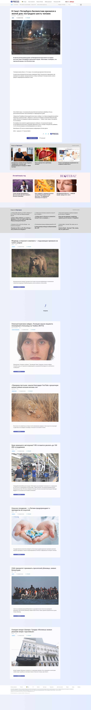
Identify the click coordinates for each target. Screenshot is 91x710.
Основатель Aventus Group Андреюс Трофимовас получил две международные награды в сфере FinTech (22, 155)
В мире (24, 1)
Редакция (60, 4)
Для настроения (60, 661)
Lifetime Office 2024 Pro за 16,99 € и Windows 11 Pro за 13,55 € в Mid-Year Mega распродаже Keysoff (21, 195)
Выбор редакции (48, 1)
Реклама (63, 4)
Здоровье (51, 661)
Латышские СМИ (57, 1)
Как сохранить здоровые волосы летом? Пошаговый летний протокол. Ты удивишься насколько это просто (44, 174)
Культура (44, 661)
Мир (27, 661)
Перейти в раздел (75, 147)
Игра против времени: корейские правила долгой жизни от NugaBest (68, 194)
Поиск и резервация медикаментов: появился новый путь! (68, 153)
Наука (73, 661)
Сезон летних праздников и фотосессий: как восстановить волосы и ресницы (21, 174)
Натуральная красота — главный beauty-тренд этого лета (66, 173)
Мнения (79, 661)
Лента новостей (31, 1)
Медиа (67, 661)
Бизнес (38, 661)
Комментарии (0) (32, 140)
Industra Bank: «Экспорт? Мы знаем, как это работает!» (69, 203)
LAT (11, 4)
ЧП (33, 661)
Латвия (21, 661)
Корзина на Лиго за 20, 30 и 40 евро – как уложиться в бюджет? (21, 203)
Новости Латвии (40, 1)
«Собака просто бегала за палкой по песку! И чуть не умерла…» (45, 194)
